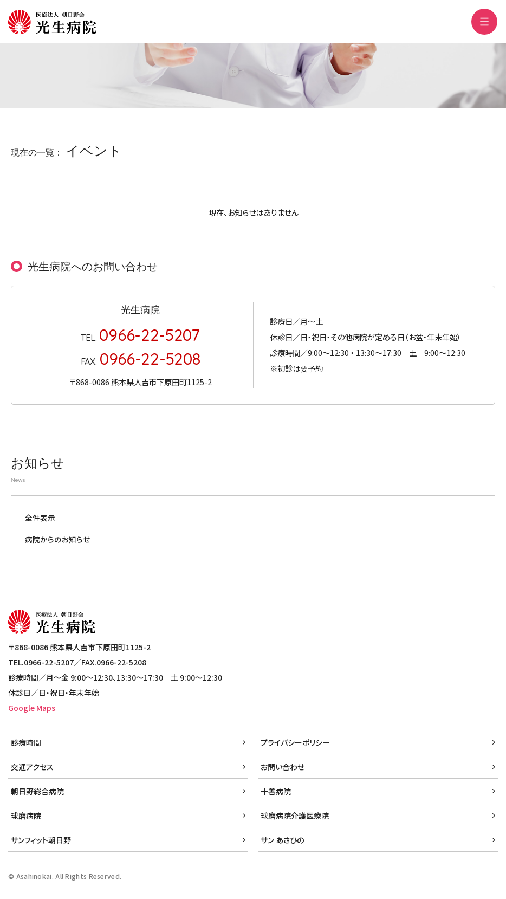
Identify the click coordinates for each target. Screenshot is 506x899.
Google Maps (31, 707)
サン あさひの (282, 840)
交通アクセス (32, 766)
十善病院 (276, 791)
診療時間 (26, 742)
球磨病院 (26, 815)
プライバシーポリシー (295, 742)
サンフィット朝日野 (41, 840)
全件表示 (40, 517)
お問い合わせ (282, 766)
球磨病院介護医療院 (295, 815)
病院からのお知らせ (57, 539)
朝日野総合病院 (37, 791)
